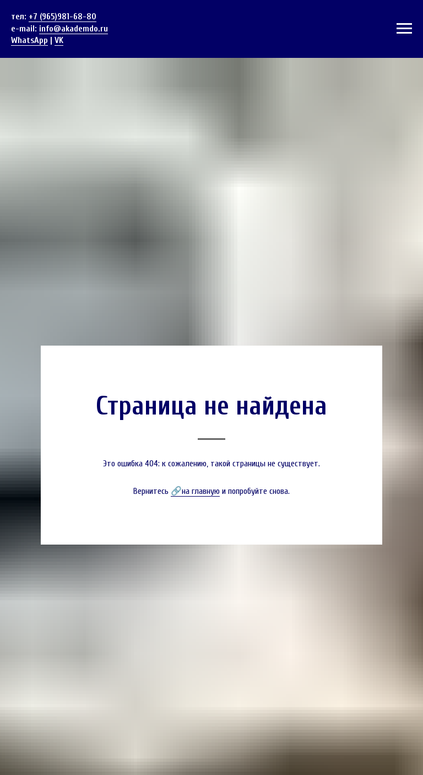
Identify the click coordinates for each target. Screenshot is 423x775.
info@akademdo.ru (73, 29)
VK (59, 40)
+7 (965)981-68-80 (62, 16)
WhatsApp (29, 40)
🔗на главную (195, 491)
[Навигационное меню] (404, 28)
